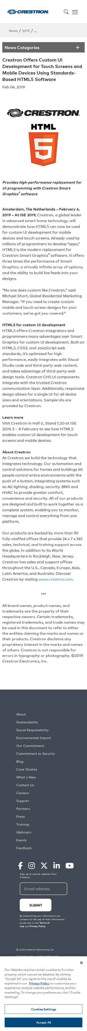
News (13, 30)
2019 (26, 30)
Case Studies (26, 769)
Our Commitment (30, 746)
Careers (22, 793)
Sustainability (27, 722)
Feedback (24, 848)
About (21, 714)
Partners (23, 809)
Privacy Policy (39, 983)
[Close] (81, 963)
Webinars (23, 832)
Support (22, 801)
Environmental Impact (33, 738)
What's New (26, 777)
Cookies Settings (43, 1009)
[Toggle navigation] (75, 11)
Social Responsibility (32, 730)
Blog (19, 761)
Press (20, 816)
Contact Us (25, 785)
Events (21, 840)
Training (22, 824)
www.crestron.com (56, 579)
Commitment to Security (35, 753)
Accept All (43, 1023)
